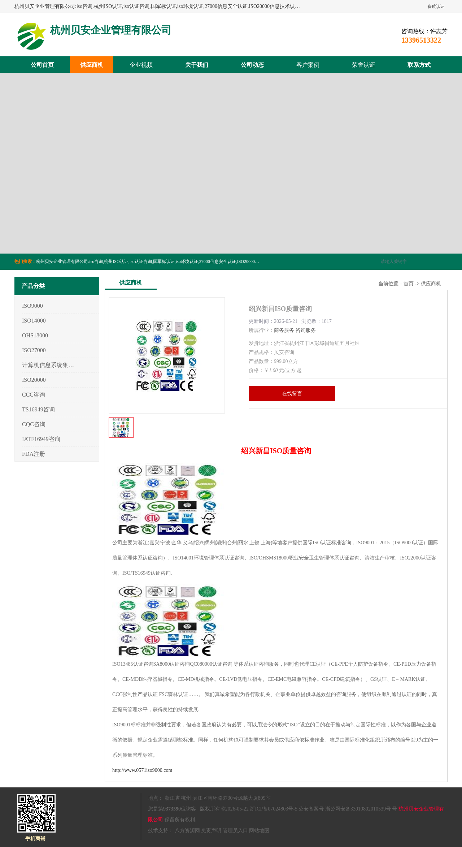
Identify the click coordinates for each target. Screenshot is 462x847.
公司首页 (42, 65)
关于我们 (196, 65)
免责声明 (211, 830)
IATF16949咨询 (41, 439)
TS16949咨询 (38, 409)
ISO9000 (32, 306)
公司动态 (252, 65)
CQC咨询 (33, 424)
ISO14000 (34, 320)
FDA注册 (33, 454)
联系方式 (419, 65)
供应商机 (91, 65)
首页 (409, 283)
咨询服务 (306, 330)
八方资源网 (187, 830)
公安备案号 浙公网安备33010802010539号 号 (347, 809)
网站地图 (259, 830)
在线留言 (292, 393)
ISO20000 (34, 380)
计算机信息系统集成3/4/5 (48, 365)
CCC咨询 (33, 395)
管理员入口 (235, 830)
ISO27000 (34, 350)
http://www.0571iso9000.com (142, 770)
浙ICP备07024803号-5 (273, 809)
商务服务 (284, 330)
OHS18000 (35, 335)
